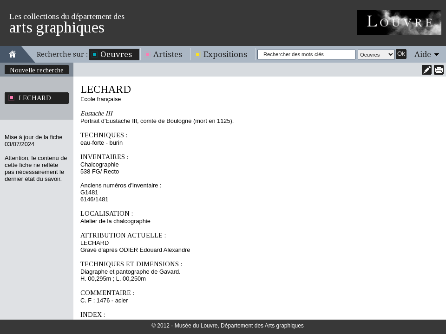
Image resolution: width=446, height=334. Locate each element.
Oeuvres (116, 54)
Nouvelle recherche (37, 70)
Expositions (225, 54)
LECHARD (35, 98)
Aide (422, 54)
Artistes (167, 54)
